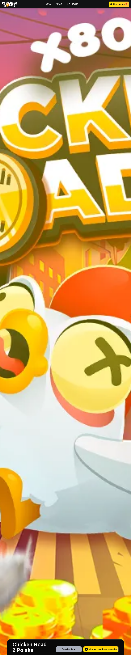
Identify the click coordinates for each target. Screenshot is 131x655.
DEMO (59, 4)
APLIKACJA (72, 4)
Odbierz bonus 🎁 (119, 4)
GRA (48, 4)
